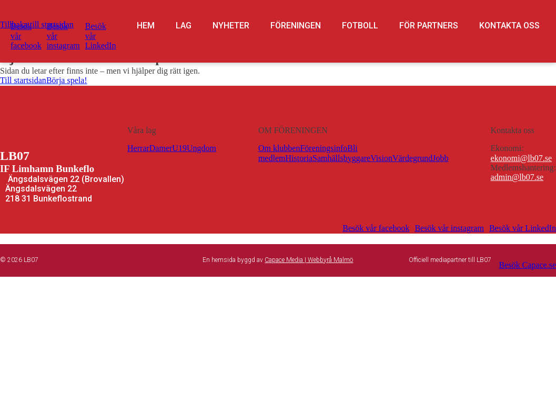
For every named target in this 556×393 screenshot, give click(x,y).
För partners (428, 26)
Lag (183, 26)
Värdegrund (412, 158)
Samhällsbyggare (341, 158)
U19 (179, 148)
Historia (298, 158)
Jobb (440, 158)
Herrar (138, 148)
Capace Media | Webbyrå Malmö (309, 260)
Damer (161, 148)
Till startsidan (23, 80)
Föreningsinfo (323, 148)
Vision (381, 158)
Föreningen (295, 26)
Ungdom (201, 148)
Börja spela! (66, 80)
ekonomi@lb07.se (521, 158)
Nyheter (231, 26)
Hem (146, 26)
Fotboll (360, 26)
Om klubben (279, 148)
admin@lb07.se (517, 177)
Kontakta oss (509, 26)
